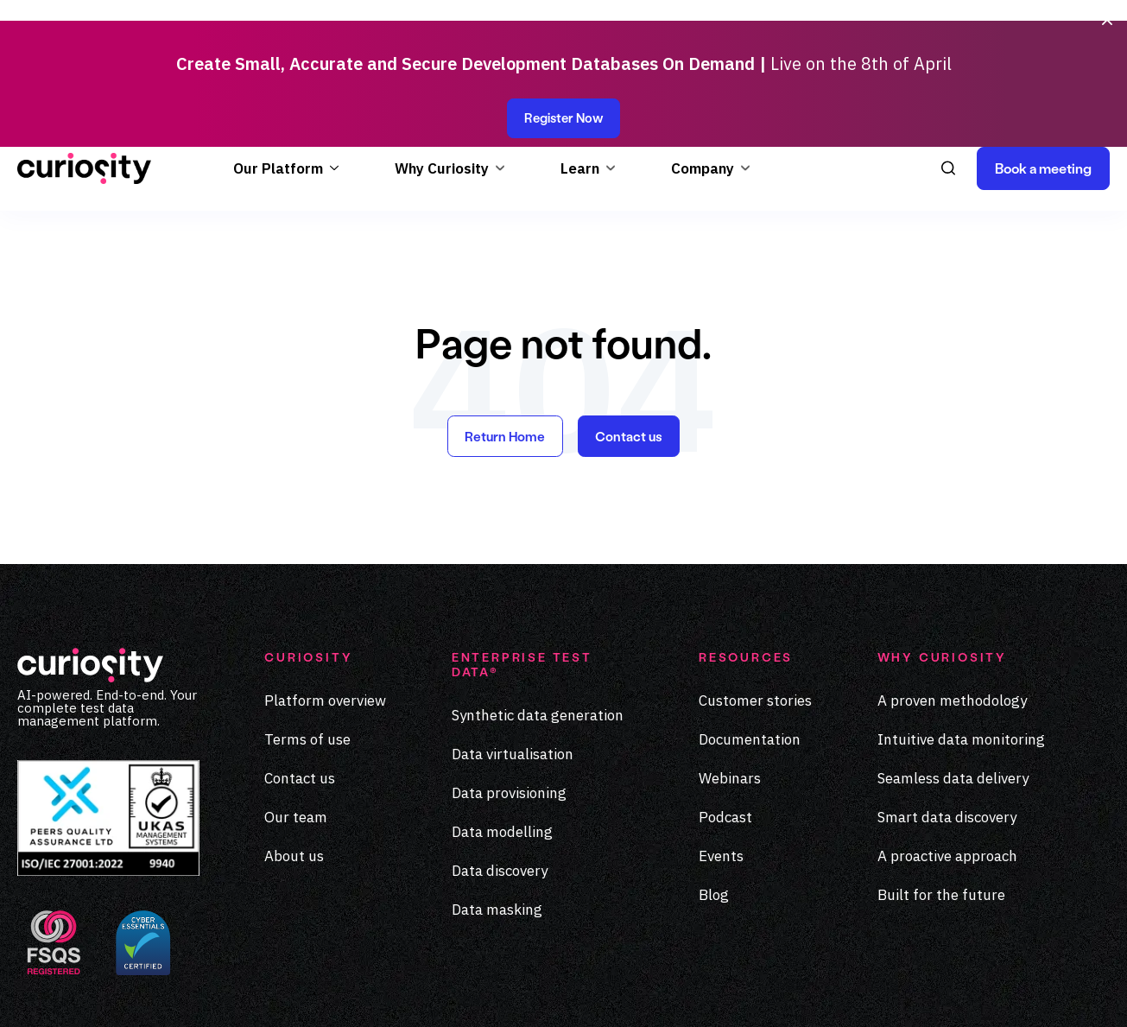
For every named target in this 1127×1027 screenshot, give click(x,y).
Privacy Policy (640, 980)
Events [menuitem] (721, 733)
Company (702, 42)
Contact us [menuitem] (299, 655)
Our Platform (278, 42)
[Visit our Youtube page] (1096, 990)
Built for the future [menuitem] (941, 772)
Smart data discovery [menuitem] (946, 694)
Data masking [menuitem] (497, 786)
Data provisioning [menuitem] (509, 670)
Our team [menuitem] (295, 694)
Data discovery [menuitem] (500, 748)
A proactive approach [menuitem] (947, 733)
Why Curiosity (442, 42)
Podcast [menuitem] (725, 694)
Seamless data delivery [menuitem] (953, 655)
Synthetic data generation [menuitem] (538, 592)
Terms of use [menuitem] (307, 616)
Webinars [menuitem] (730, 655)
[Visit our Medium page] (1061, 990)
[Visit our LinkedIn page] (1025, 990)
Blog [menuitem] (714, 772)
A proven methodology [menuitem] (952, 577)
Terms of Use (754, 980)
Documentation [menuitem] (750, 616)
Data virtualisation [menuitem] (512, 631)
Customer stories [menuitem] (755, 577)
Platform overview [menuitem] (325, 577)
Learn (579, 42)
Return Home (503, 312)
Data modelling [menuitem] (502, 709)
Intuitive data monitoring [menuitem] (961, 616)
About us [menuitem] (294, 733)
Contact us (630, 312)
